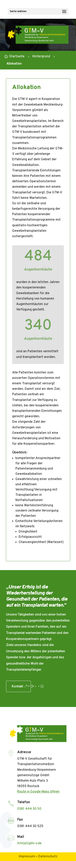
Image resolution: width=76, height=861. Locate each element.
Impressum (27, 857)
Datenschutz (47, 857)
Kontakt (17, 686)
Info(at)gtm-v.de (29, 843)
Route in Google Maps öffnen (38, 792)
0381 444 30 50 (29, 809)
